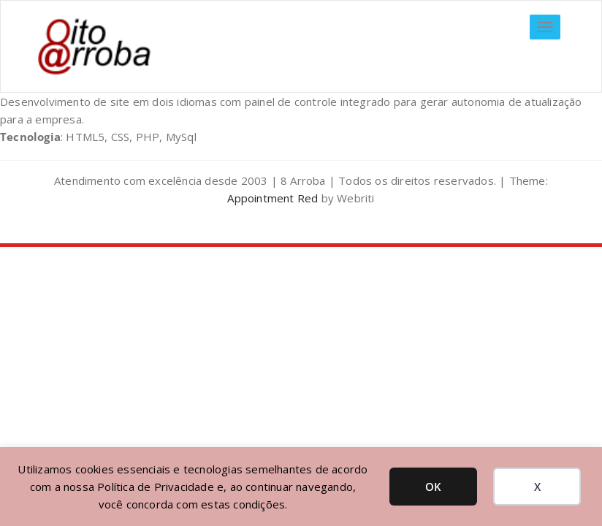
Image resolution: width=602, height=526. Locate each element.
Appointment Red (272, 198)
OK (433, 486)
